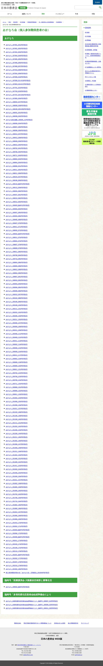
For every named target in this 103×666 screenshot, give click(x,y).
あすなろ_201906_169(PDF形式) (16, 519)
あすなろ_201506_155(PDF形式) (16, 473)
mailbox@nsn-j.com (28, 655)
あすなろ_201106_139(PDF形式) (16, 416)
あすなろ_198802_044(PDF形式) (16, 159)
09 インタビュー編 (90, 77)
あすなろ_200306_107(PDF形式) (16, 323)
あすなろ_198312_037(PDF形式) (16, 134)
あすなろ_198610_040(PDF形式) (16, 145)
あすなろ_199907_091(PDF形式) (16, 276)
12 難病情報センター (91, 90)
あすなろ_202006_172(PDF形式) (16, 533)
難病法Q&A (17, 623)
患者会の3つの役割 (59, 623)
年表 (76, 14)
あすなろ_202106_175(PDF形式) (16, 548)
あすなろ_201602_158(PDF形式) (16, 483)
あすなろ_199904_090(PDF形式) (16, 273)
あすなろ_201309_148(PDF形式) (16, 448)
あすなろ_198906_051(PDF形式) (16, 166)
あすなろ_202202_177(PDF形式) (16, 558)
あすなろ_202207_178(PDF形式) (16, 562)
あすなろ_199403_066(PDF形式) (16, 216)
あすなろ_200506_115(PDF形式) (16, 348)
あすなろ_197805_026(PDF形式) (16, 98)
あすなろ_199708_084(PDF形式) (16, 255)
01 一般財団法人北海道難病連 (46, 22)
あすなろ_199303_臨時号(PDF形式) (17, 205)
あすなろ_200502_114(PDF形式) (16, 344)
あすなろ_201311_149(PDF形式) (16, 451)
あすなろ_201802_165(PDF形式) (16, 505)
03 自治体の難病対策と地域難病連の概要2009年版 (93, 45)
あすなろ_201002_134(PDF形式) (16, 398)
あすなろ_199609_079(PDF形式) (16, 248)
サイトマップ (85, 623)
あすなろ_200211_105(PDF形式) (16, 319)
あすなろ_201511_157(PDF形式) (16, 480)
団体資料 (15, 22)
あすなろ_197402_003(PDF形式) (16, 52)
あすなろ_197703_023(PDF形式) (16, 91)
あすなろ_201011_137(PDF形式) (16, 408)
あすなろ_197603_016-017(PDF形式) (18, 84)
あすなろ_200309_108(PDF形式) (16, 326)
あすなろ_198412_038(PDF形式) (16, 137)
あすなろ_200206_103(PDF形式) (16, 316)
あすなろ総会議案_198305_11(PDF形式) (19, 120)
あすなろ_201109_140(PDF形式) (16, 419)
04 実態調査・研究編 (91, 50)
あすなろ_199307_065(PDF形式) (16, 212)
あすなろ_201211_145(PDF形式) (16, 437)
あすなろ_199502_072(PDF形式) (16, 230)
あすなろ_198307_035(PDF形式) (16, 127)
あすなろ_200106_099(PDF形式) (16, 301)
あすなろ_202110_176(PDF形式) (16, 551)
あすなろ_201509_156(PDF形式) (16, 476)
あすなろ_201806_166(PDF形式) (16, 508)
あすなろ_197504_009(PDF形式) (16, 73)
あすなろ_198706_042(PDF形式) (16, 152)
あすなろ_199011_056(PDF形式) (16, 173)
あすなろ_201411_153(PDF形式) (16, 465)
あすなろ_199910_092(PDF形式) (16, 280)
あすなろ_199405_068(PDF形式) (16, 219)
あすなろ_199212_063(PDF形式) (16, 202)
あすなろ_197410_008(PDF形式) (16, 70)
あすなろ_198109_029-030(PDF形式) (18, 109)
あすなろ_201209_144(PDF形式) (16, 433)
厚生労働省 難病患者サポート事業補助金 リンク (37, 623)
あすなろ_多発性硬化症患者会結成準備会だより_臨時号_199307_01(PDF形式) (32, 601)
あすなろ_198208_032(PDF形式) (16, 116)
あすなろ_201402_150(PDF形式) (16, 455)
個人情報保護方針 (73, 623)
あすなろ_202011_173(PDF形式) (16, 540)
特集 (93, 14)
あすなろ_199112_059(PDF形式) (16, 187)
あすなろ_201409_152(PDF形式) (16, 462)
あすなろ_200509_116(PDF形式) (16, 351)
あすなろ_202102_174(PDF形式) (16, 544)
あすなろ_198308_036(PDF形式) (16, 130)
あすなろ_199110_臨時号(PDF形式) (17, 184)
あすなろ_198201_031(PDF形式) (16, 112)
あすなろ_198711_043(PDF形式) (16, 155)
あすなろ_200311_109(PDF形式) (16, 330)
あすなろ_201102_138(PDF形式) (16, 412)
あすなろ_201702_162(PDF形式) (16, 494)
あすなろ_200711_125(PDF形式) (16, 383)
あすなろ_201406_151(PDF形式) (16, 458)
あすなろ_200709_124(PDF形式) (16, 380)
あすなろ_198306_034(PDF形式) (16, 123)
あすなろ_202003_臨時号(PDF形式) (17, 530)
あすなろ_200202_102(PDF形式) (16, 312)
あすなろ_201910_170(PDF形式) (16, 523)
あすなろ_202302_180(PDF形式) (16, 569)
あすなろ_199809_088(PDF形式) (16, 266)
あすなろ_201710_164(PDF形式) (16, 501)
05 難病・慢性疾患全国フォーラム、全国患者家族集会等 (93, 55)
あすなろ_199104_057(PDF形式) (16, 177)
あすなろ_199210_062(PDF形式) (16, 198)
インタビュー (59, 14)
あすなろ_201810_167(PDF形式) (16, 512)
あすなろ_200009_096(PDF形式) (16, 291)
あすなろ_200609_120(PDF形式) (16, 366)
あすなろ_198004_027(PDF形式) (16, 102)
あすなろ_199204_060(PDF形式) (16, 191)
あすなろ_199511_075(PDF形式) (16, 237)
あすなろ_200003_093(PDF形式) (16, 284)
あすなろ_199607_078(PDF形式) (16, 244)
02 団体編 (22, 22)
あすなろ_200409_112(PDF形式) (16, 337)
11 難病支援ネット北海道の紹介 (93, 85)
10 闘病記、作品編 (90, 80)
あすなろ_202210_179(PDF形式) (16, 565)
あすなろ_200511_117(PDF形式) (16, 355)
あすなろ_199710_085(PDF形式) (16, 259)
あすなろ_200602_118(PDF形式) (16, 358)
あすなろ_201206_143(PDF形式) (16, 430)
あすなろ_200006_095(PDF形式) (16, 287)
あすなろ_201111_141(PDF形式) (16, 423)
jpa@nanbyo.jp (78, 655)
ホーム (9, 14)
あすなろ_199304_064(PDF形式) (16, 209)
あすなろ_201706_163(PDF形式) (16, 498)
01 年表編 (88, 36)
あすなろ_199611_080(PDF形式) (16, 251)
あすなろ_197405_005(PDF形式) (16, 59)
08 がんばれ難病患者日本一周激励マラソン (93, 72)
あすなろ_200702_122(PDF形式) (16, 373)
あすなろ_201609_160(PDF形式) (16, 490)
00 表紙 (87, 32)
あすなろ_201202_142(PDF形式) (16, 426)
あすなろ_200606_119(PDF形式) (16, 362)
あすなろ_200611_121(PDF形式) (16, 369)
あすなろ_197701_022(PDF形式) (16, 88)
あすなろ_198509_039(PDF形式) (16, 141)
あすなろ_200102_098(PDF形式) (16, 298)
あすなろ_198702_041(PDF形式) (16, 148)
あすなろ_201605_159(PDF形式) (16, 487)
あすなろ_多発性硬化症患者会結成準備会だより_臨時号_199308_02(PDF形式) (32, 605)
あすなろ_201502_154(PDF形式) (16, 469)
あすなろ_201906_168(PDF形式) (16, 515)
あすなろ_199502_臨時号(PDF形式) (17, 234)
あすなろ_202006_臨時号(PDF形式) (17, 537)
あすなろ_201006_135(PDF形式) (16, 401)
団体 (43, 14)
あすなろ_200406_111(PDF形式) (16, 334)
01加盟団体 (59, 22)
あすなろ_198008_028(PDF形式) (16, 105)
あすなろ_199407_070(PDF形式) (16, 223)
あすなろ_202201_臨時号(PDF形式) (17, 555)
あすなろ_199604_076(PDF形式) (16, 241)
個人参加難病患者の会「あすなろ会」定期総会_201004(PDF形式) (27, 572)
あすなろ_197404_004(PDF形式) (16, 55)
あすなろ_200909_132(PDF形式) (16, 391)
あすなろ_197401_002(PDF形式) (16, 48)
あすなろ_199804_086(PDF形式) (16, 262)
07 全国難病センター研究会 (93, 67)
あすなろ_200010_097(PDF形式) (16, 294)
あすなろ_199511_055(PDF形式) (16, 169)
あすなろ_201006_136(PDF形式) (16, 405)
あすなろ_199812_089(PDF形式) (16, 269)
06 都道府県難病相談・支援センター (93, 62)
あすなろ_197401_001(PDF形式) (16, 45)
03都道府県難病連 (31, 22)
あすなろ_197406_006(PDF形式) (16, 63)
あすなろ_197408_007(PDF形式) (16, 66)
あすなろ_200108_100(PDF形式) (16, 305)
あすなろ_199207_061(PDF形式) (16, 194)
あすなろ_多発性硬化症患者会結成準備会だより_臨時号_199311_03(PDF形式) (32, 608)
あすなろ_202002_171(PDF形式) (16, 526)
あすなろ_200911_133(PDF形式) (16, 394)
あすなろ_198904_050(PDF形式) (16, 162)
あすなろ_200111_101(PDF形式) (16, 309)
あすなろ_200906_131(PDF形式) (16, 387)
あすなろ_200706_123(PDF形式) (16, 376)
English (97, 2)
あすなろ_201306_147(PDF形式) (16, 444)
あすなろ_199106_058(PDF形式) (16, 180)
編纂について (26, 14)
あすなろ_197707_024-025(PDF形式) (18, 95)
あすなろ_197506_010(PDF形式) (16, 77)
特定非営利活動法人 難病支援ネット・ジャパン (29, 645)
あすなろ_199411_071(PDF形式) (16, 227)
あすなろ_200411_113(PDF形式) (16, 341)
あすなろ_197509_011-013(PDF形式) (18, 80)
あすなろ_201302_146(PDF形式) (16, 441)
